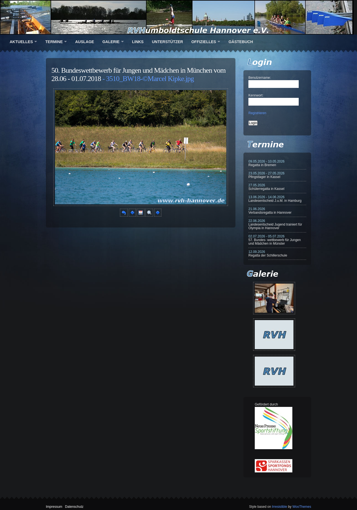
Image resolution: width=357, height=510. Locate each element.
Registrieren (257, 113)
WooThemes (301, 507)
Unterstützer (167, 42)
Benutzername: (259, 78)
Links (138, 42)
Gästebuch (241, 42)
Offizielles (203, 42)
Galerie (110, 42)
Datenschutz (74, 507)
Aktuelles (21, 42)
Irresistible (279, 507)
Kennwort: (255, 95)
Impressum (54, 507)
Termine (54, 42)
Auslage (84, 42)
